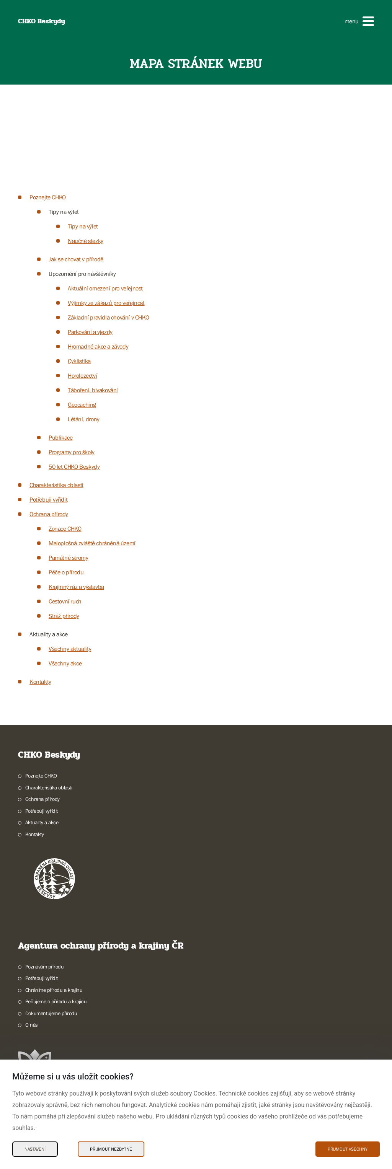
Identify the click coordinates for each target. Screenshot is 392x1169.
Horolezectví (82, 375)
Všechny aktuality (70, 648)
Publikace (60, 437)
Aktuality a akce (48, 634)
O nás (31, 1025)
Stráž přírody (64, 615)
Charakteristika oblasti (56, 484)
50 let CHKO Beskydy (74, 466)
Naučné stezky (85, 240)
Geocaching (82, 404)
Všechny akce (65, 663)
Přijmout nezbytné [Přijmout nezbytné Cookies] (111, 1149)
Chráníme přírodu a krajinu (54, 990)
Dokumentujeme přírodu (51, 1013)
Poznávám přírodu (44, 967)
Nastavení (35, 1149)
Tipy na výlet (64, 211)
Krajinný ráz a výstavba (76, 586)
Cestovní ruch (65, 601)
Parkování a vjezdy (90, 331)
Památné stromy (68, 557)
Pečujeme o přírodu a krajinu (56, 1001)
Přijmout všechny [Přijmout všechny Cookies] (348, 1149)
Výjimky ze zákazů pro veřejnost (106, 302)
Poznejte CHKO (47, 197)
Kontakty (40, 681)
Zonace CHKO (65, 528)
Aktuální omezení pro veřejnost (105, 288)
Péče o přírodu (66, 572)
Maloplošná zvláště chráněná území (92, 543)
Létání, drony (84, 419)
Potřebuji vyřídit (48, 499)
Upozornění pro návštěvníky (82, 273)
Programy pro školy (72, 451)
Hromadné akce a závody (98, 346)
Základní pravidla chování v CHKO (108, 317)
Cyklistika (79, 360)
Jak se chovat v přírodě (76, 259)
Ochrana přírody (48, 513)
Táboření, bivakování (93, 389)
